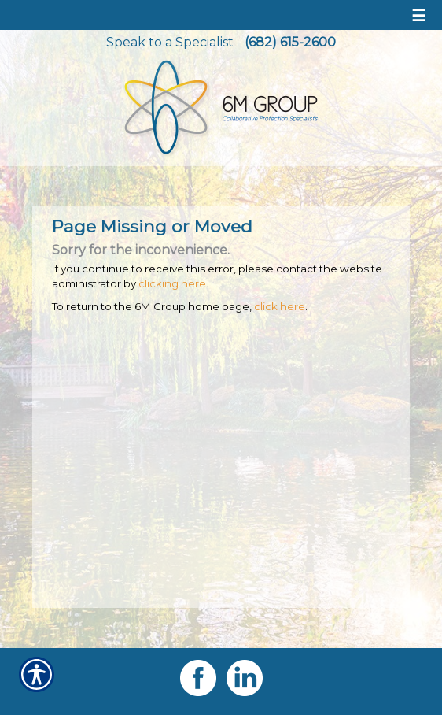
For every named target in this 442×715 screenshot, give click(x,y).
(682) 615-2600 (290, 42)
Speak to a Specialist (170, 42)
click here (279, 306)
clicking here (172, 283)
